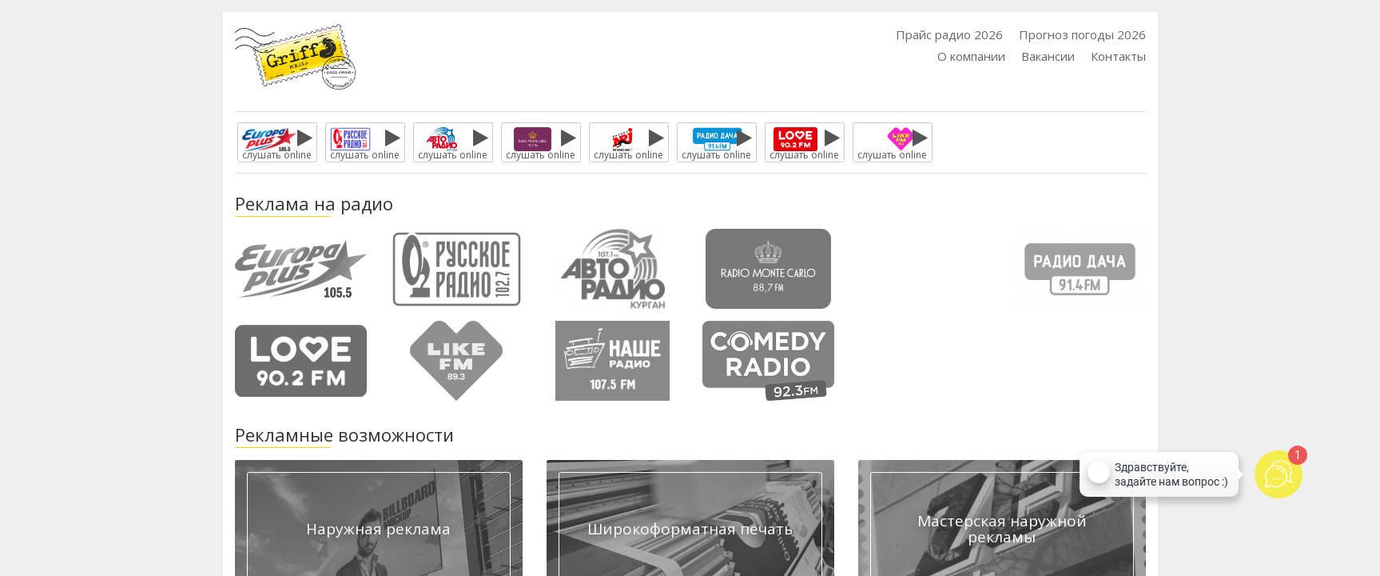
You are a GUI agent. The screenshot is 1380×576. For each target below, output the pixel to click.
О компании (971, 56)
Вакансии (1048, 56)
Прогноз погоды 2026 (1082, 34)
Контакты (1118, 56)
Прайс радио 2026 (949, 34)
